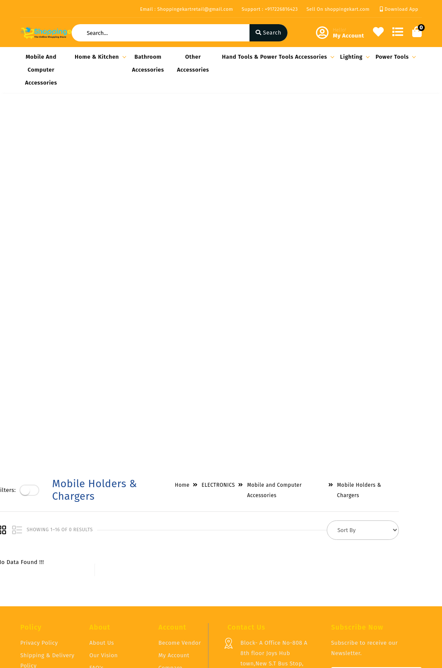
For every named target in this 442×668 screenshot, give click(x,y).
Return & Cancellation (37, 576)
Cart (164, 573)
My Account (173, 548)
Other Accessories (193, 63)
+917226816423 (259, 596)
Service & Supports (46, 594)
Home (205, 122)
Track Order (174, 586)
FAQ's (96, 561)
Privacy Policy (39, 536)
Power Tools (394, 57)
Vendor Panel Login (115, 573)
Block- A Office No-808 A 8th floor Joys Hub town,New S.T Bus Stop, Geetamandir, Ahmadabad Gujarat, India (275, 556)
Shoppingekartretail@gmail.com (284, 615)
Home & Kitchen (99, 57)
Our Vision (103, 548)
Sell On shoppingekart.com (337, 9)
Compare (170, 561)
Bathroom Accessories (148, 63)
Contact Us (104, 586)
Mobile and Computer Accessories (41, 70)
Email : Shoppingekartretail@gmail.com (186, 9)
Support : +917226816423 (270, 9)
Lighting (353, 57)
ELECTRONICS (241, 122)
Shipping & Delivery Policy (47, 553)
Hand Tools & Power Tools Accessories (277, 57)
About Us (101, 536)
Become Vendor (179, 536)
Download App (399, 9)
